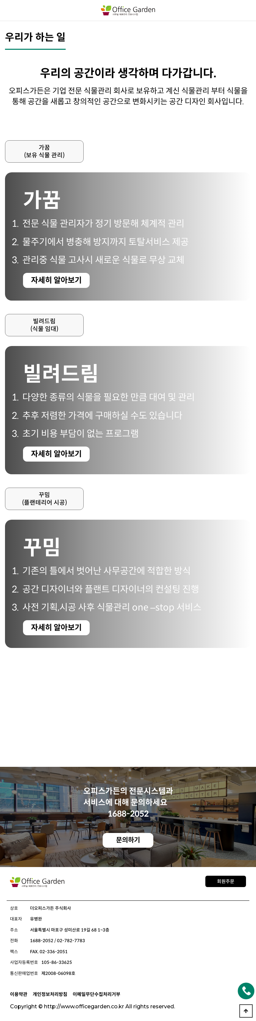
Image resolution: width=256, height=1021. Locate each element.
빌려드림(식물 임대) (44, 325)
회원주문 (225, 881)
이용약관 (18, 994)
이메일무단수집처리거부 (96, 994)
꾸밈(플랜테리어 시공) (44, 498)
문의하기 (128, 840)
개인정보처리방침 (50, 994)
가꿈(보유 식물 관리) (44, 151)
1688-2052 (128, 814)
